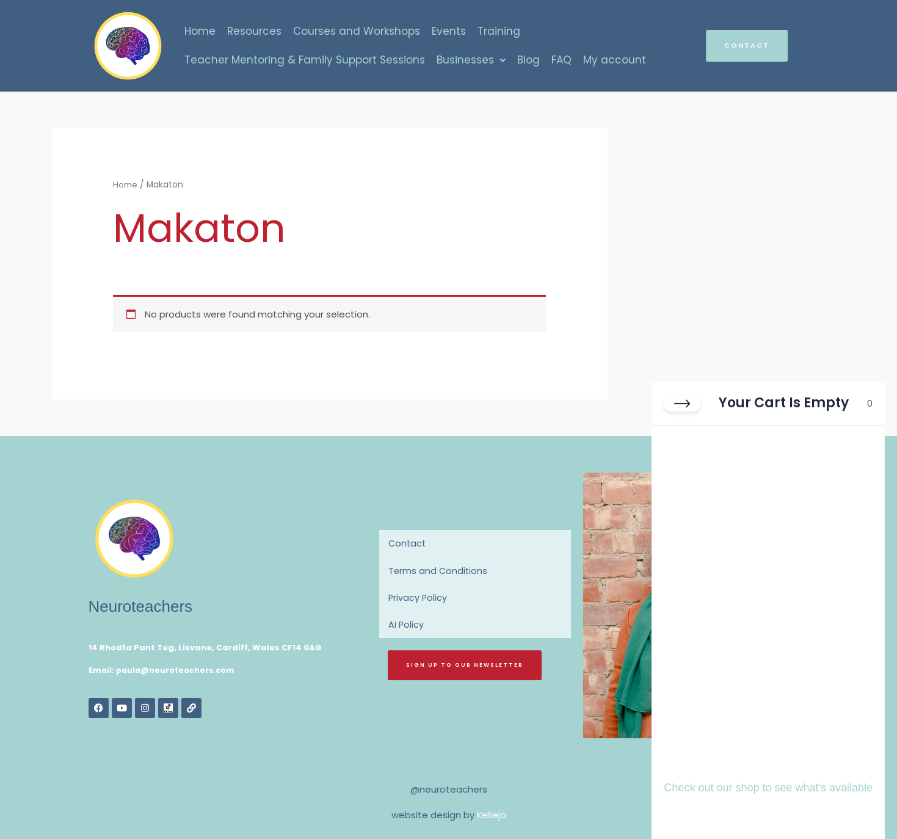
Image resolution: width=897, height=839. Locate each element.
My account (614, 60)
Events (449, 30)
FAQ (561, 60)
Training (499, 30)
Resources (254, 30)
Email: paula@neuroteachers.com (164, 670)
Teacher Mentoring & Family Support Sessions (304, 60)
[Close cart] (682, 410)
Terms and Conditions (438, 570)
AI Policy (406, 625)
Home (200, 30)
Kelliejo (491, 814)
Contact (407, 543)
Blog (528, 60)
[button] (471, 61)
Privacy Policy (418, 598)
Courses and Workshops (356, 30)
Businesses (471, 60)
